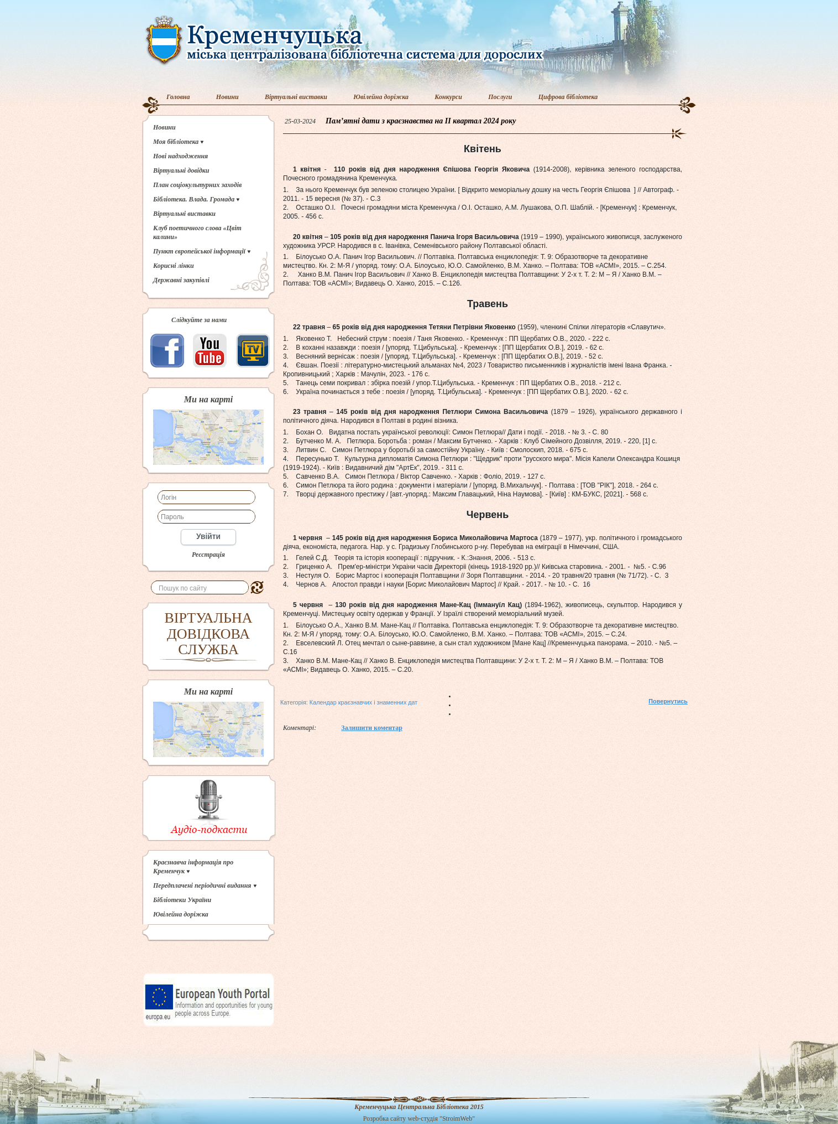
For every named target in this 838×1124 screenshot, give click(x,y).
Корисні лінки (173, 266)
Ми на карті (208, 399)
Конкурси (448, 97)
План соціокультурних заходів (197, 185)
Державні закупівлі (181, 280)
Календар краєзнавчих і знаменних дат (363, 702)
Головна (178, 97)
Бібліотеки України (182, 900)
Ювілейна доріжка (380, 97)
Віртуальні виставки (296, 97)
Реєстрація (208, 554)
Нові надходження (180, 156)
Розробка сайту (384, 1118)
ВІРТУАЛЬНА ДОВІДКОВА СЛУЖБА (209, 633)
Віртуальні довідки (181, 170)
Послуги (500, 97)
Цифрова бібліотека (568, 97)
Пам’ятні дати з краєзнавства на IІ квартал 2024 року (421, 121)
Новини (227, 97)
